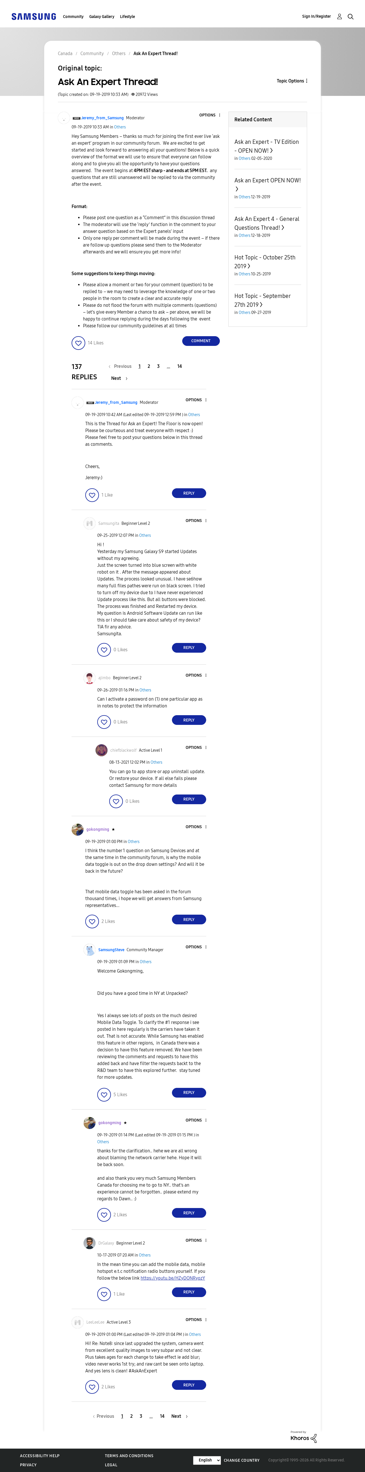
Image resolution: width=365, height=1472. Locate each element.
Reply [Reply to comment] (188, 493)
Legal (111, 1465)
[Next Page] (119, 378)
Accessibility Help (40, 1455)
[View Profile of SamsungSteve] (111, 949)
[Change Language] (207, 1460)
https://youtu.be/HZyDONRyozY (173, 1278)
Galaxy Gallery (101, 16)
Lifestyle (127, 16)
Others (120, 127)
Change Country (242, 1460)
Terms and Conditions (129, 1455)
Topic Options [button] (290, 81)
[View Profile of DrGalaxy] (106, 1243)
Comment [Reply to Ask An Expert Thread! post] (200, 340)
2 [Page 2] (149, 366)
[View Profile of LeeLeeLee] (95, 1322)
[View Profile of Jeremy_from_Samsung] (102, 118)
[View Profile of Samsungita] (108, 523)
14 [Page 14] (179, 366)
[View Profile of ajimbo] (104, 677)
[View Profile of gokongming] (97, 829)
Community (73, 16)
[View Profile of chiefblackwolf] (123, 750)
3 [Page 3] (158, 366)
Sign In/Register (316, 16)
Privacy (28, 1465)
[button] (210, 115)
